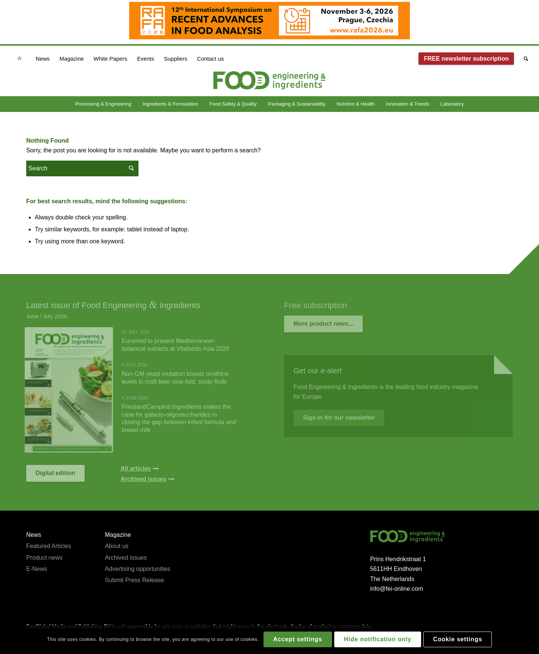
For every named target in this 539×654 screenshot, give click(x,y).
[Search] (523, 58)
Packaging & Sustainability (296, 104)
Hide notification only (377, 639)
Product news (44, 557)
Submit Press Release (134, 580)
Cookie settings (457, 639)
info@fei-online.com (396, 588)
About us (116, 546)
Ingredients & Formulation (170, 104)
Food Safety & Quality (233, 104)
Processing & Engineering (103, 104)
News (33, 535)
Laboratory (452, 104)
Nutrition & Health (356, 104)
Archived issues (126, 557)
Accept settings (297, 639)
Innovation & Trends (407, 104)
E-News (36, 569)
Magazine (118, 535)
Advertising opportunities (137, 569)
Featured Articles (48, 546)
